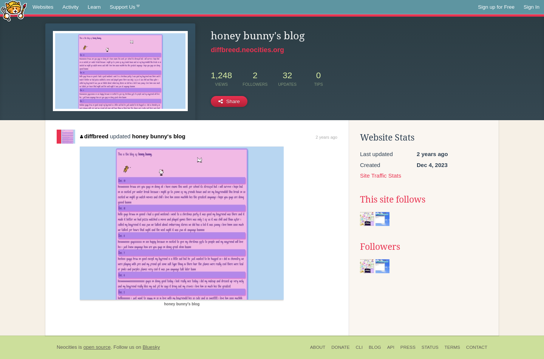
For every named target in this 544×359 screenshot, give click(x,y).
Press (408, 347)
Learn (94, 7)
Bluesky (151, 347)
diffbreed (94, 136)
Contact (476, 347)
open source (97, 347)
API (390, 347)
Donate (340, 347)
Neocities (67, 347)
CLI (359, 347)
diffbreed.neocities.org (247, 50)
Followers (380, 247)
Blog (375, 347)
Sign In (531, 7)
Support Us (125, 7)
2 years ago (326, 137)
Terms (452, 347)
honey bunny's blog (158, 136)
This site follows (392, 199)
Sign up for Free (496, 7)
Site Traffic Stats (380, 175)
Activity (70, 7)
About (318, 347)
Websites (42, 7)
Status (430, 347)
